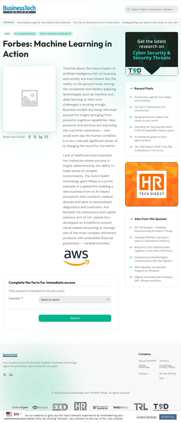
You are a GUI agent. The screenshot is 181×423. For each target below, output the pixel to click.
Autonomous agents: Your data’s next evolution (43, 22)
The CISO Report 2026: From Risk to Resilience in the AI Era (153, 148)
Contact (143, 373)
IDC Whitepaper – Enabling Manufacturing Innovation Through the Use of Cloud (154, 229)
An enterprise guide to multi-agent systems (151, 138)
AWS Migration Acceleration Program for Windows (150, 269)
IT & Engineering (25, 33)
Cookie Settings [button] (147, 417)
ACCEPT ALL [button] (167, 416)
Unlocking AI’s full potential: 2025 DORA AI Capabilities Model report (154, 128)
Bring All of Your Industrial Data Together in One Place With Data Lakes (153, 249)
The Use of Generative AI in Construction (96, 22)
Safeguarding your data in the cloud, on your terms (151, 22)
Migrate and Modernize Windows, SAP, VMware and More (154, 278)
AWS (7, 33)
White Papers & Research (55, 33)
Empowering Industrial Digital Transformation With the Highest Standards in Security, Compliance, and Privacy (153, 259)
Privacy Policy (167, 367)
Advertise (144, 367)
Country (16, 298)
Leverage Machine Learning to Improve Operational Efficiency (152, 239)
